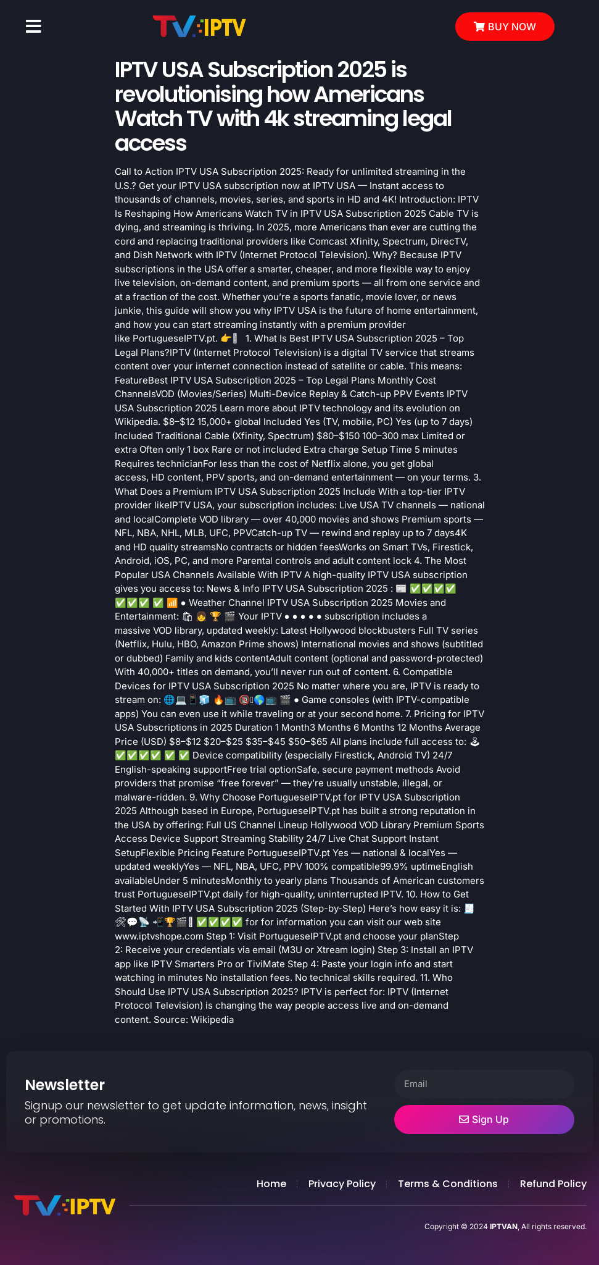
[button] (34, 27)
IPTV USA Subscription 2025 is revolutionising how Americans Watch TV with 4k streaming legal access (283, 106)
